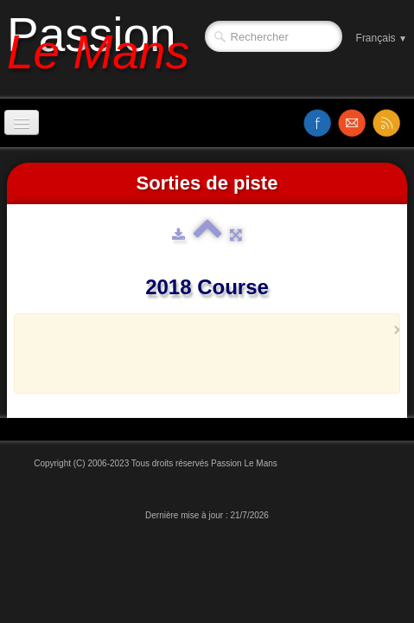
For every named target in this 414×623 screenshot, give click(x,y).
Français (381, 38)
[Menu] (21, 122)
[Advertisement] (221, 361)
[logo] (104, 49)
